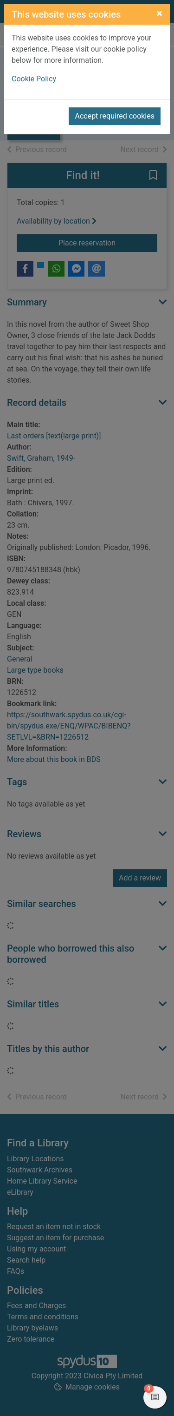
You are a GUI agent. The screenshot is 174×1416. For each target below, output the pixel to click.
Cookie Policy (34, 78)
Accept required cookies (115, 116)
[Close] (159, 13)
